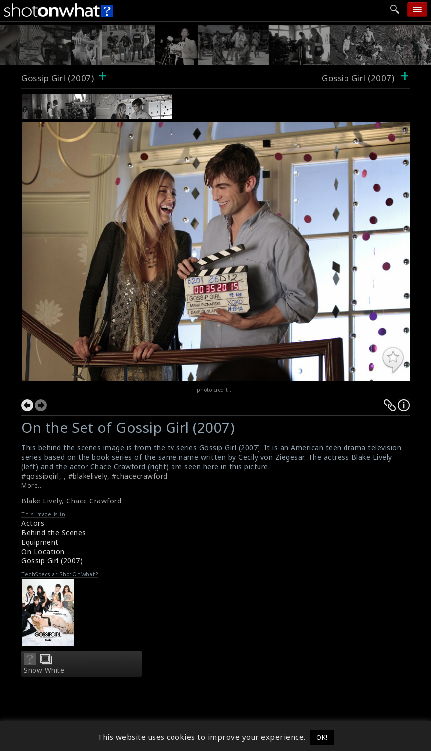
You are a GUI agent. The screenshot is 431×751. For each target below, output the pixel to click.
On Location (43, 551)
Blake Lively (41, 500)
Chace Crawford (93, 500)
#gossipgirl (40, 476)
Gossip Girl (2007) (57, 77)
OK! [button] (322, 737)
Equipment (40, 542)
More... (32, 485)
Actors (32, 523)
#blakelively (87, 476)
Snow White (44, 670)
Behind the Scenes (53, 532)
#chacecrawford (140, 476)
